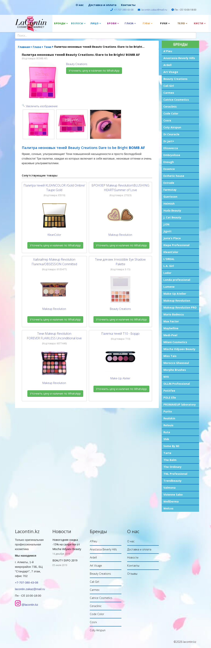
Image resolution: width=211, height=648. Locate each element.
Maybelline (170, 328)
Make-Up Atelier (174, 293)
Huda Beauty (172, 210)
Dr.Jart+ (168, 141)
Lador (167, 273)
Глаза (129, 23)
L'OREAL (169, 259)
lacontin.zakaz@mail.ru (154, 9)
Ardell (167, 65)
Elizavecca (170, 148)
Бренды (60, 23)
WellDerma (171, 501)
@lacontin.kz (30, 604)
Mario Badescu (173, 314)
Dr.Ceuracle (171, 134)
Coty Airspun (172, 127)
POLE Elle (169, 397)
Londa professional (176, 280)
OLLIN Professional (176, 383)
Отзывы (132, 573)
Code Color (170, 113)
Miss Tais (170, 356)
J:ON (166, 224)
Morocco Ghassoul (176, 363)
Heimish (169, 203)
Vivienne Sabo (173, 494)
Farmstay (170, 189)
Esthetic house (173, 176)
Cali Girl (168, 86)
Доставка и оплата (102, 5)
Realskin (169, 418)
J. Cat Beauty (172, 217)
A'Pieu (167, 51)
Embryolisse (171, 155)
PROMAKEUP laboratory (179, 404)
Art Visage (170, 72)
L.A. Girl (168, 266)
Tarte (167, 453)
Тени (47, 47)
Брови (112, 23)
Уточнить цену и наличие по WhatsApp (94, 70)
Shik (166, 439)
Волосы (77, 23)
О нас (80, 5)
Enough (168, 162)
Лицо (94, 23)
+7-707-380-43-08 (123, 9)
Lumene (169, 286)
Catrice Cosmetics (176, 99)
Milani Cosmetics (175, 342)
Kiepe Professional (176, 245)
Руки (163, 23)
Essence (169, 169)
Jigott (167, 231)
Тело (181, 23)
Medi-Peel (170, 335)
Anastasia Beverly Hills (179, 58)
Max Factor (171, 321)
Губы (146, 23)
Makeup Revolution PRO (180, 307)
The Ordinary (172, 467)
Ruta (166, 432)
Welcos (168, 508)
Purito (167, 411)
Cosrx (167, 120)
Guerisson (170, 196)
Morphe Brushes (174, 370)
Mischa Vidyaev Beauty (179, 349)
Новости (132, 557)
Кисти (198, 23)
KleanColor (170, 252)
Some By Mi (171, 446)
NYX (166, 377)
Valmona (169, 487)
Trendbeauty (172, 480)
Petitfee (169, 390)
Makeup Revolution (176, 300)
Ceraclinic (170, 106)
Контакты (128, 5)
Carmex (168, 92)
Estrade (168, 183)
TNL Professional (175, 474)
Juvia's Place (172, 238)
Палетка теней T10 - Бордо (120, 333)
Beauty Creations (175, 79)
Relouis (168, 425)
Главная (24, 47)
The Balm (170, 460)
